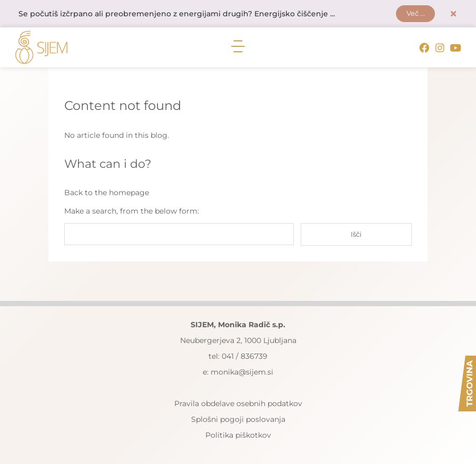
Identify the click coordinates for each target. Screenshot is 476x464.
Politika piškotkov (238, 435)
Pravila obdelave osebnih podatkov (238, 403)
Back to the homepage (106, 193)
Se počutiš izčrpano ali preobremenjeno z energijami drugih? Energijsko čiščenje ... (176, 14)
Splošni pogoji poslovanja (238, 419)
